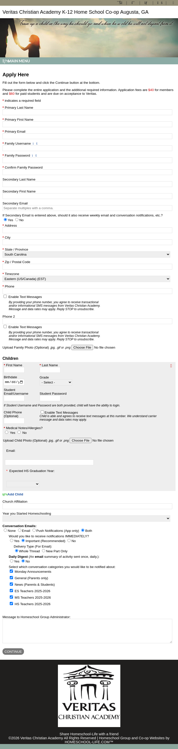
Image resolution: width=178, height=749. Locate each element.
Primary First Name (19, 119)
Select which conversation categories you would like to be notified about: (62, 567)
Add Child (12, 495)
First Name (14, 365)
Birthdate (10, 377)
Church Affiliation (14, 502)
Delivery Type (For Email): (33, 547)
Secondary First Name (19, 191)
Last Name (50, 365)
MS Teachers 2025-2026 (33, 598)
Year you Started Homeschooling (26, 514)
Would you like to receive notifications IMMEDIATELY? (49, 537)
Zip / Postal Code (17, 262)
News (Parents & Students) (35, 585)
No (24, 433)
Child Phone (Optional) (13, 414)
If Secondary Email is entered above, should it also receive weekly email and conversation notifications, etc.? (82, 215)
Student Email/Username (16, 392)
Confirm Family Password (24, 167)
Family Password (17, 155)
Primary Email (15, 131)
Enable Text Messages (56, 303)
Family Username (18, 143)
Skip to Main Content (89, 735)
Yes (12, 433)
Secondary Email (15, 203)
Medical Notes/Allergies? (24, 428)
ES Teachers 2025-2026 (32, 591)
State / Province (16, 249)
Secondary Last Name (18, 179)
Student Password (53, 394)
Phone (9, 286)
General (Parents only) (31, 578)
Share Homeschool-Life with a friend (88, 739)
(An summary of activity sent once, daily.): (54, 557)
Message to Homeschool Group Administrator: (36, 617)
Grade (44, 378)
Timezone (12, 274)
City (7, 237)
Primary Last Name (19, 107)
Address (11, 225)
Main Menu (16, 61)
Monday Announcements (33, 572)
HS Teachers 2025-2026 (33, 604)
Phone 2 (8, 316)
